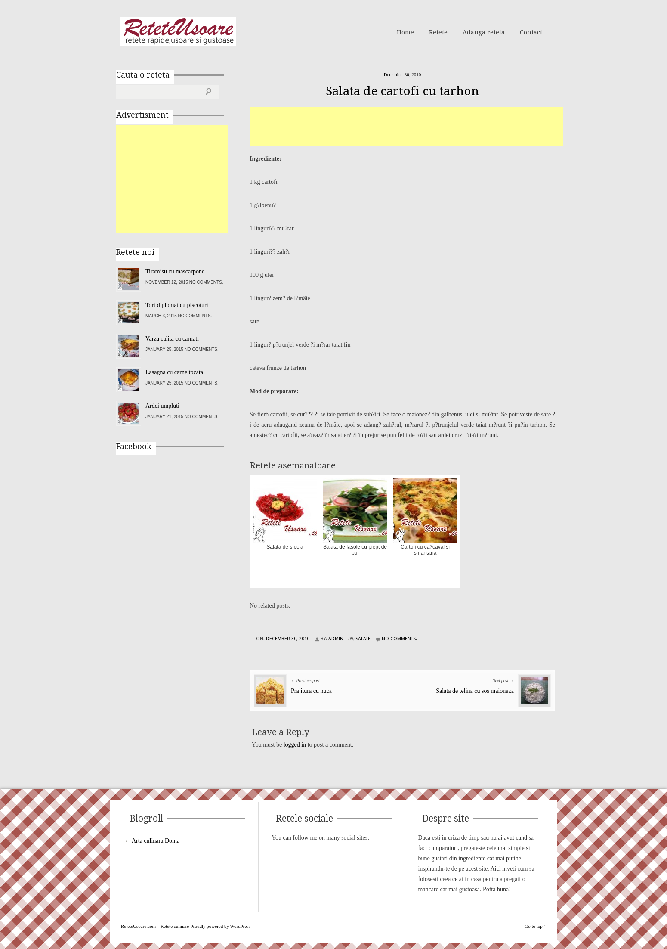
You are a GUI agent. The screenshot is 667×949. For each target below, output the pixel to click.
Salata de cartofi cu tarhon (402, 91)
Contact (531, 32)
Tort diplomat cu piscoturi (176, 305)
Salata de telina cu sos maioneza (475, 691)
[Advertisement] (406, 126)
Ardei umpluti (162, 406)
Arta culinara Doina (155, 840)
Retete (438, 32)
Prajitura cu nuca (311, 691)
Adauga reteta (484, 32)
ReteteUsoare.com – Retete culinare (178, 31)
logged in (295, 744)
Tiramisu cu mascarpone (174, 271)
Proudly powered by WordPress (220, 926)
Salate (363, 639)
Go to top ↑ (535, 926)
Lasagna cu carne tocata (174, 372)
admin (335, 639)
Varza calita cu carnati (172, 338)
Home (405, 32)
